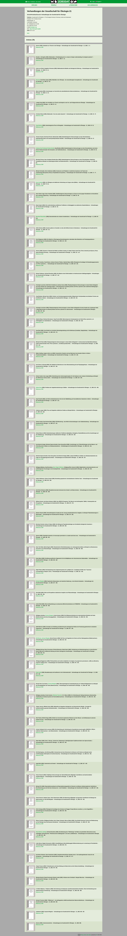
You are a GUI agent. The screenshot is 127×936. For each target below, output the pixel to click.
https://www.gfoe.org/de (35, 28)
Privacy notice (83, 934)
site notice (38, 1)
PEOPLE (53, 5)
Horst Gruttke (39, 182)
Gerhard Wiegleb (40, 581)
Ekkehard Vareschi (57, 695)
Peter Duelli (38, 672)
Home (27, 1)
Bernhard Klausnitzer (41, 216)
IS (96, 934)
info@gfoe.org (33, 27)
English (98, 1)
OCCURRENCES (93, 5)
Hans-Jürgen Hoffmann (58, 467)
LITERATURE (73, 5)
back (28, 33)
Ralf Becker (38, 638)
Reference (38, 47)
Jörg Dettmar (39, 125)
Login (93, 1)
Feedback (33, 1)
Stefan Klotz (39, 387)
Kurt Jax (38, 79)
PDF (42, 47)
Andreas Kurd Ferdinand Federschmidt (45, 148)
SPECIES (34, 5)
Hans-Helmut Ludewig (41, 831)
